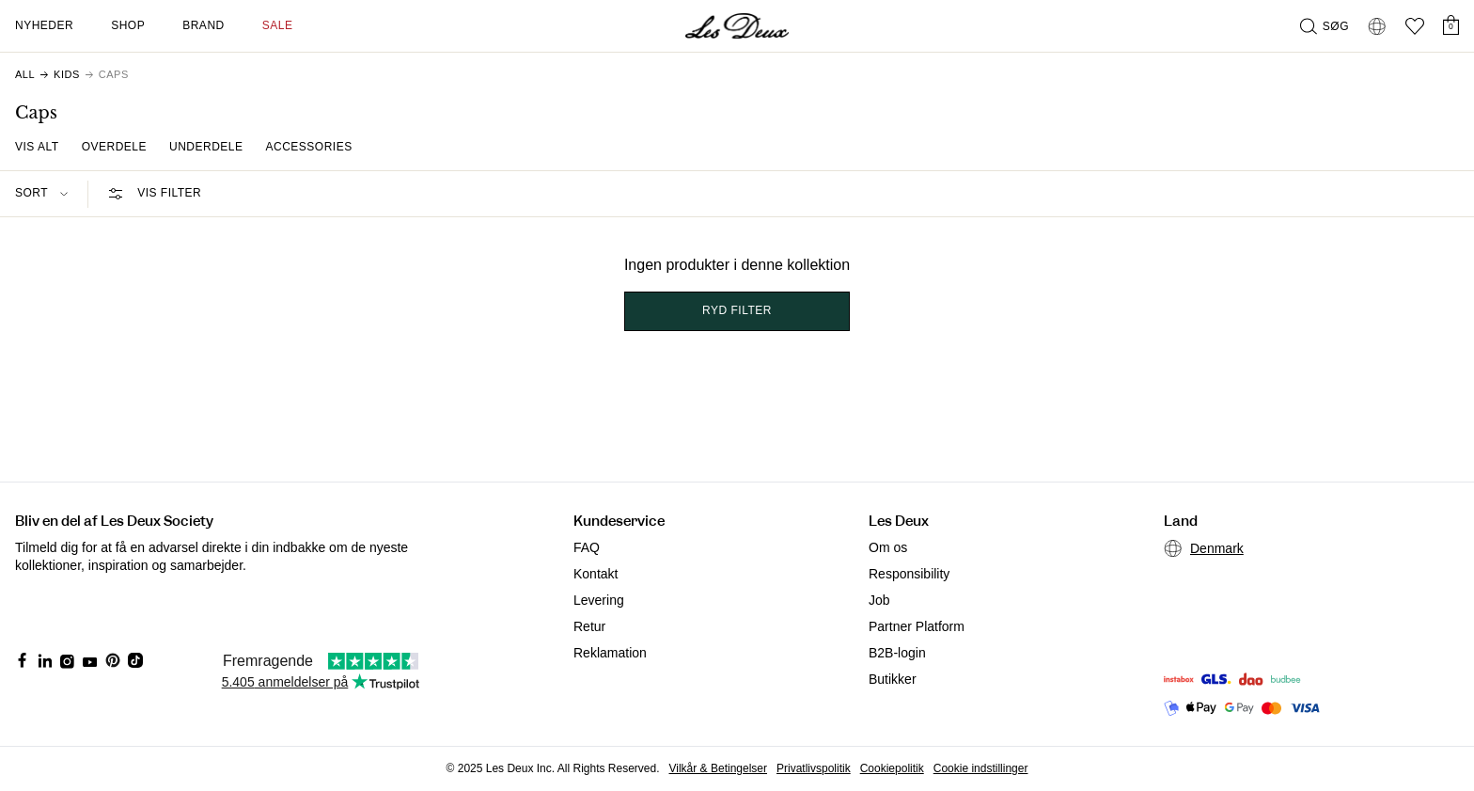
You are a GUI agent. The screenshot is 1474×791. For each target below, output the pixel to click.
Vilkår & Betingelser (718, 768)
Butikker (893, 679)
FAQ (586, 547)
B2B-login (897, 652)
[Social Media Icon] (22, 660)
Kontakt (595, 573)
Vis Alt (37, 146)
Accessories (309, 146)
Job (879, 600)
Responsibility (909, 573)
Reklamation (610, 652)
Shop (128, 25)
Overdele (114, 146)
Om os (888, 547)
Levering (598, 600)
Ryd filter (737, 310)
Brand (203, 25)
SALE (277, 25)
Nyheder (44, 25)
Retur (589, 626)
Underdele (206, 146)
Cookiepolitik (892, 768)
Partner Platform (916, 626)
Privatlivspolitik (813, 768)
